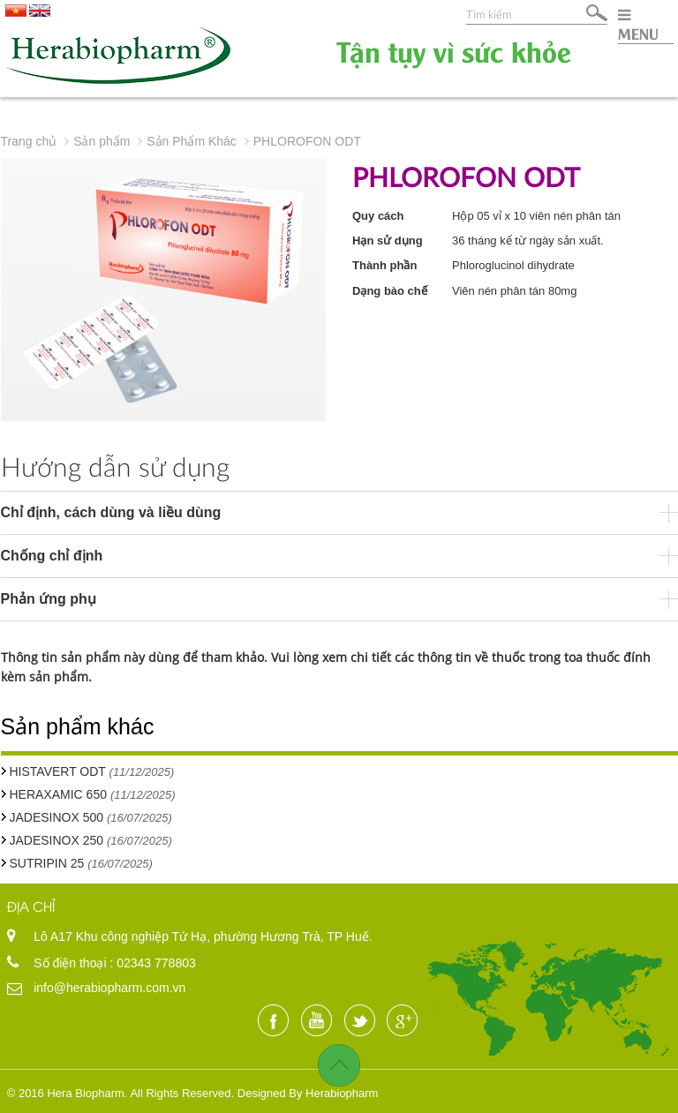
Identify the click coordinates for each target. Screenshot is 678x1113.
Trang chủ (29, 141)
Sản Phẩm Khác (192, 141)
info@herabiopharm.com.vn (109, 988)
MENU (638, 24)
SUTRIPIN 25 (47, 863)
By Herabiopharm (333, 1093)
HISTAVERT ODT (58, 771)
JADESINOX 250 (57, 840)
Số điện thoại (71, 963)
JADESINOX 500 (57, 817)
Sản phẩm (101, 141)
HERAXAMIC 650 (60, 794)
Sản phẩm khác (77, 726)
